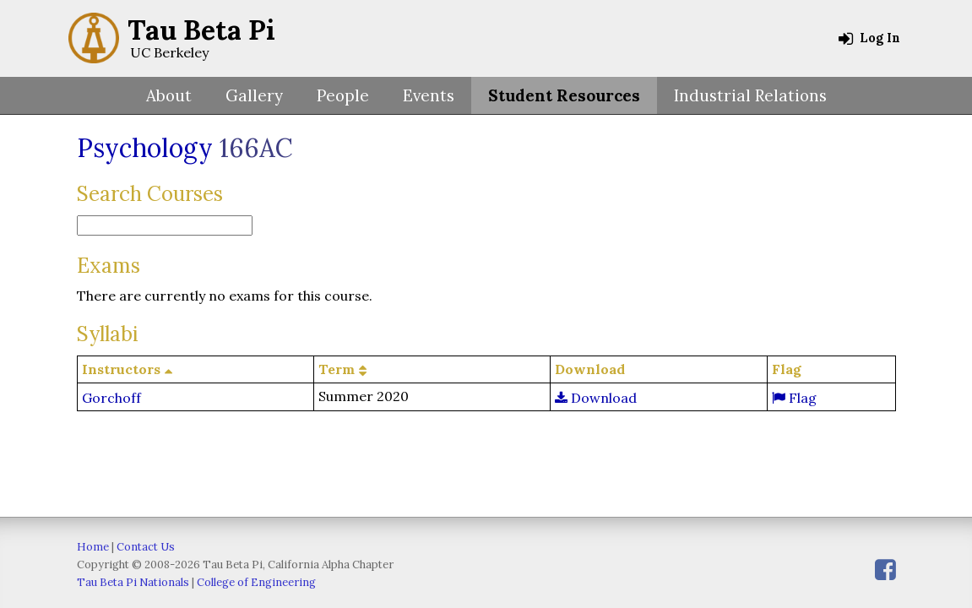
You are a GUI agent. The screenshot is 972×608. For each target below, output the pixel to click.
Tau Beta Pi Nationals (133, 582)
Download (596, 397)
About (169, 95)
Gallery (254, 95)
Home (93, 547)
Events (428, 95)
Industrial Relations (750, 95)
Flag (794, 397)
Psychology (145, 148)
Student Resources (564, 95)
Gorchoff (111, 397)
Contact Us (146, 547)
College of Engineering (256, 582)
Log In (869, 38)
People (343, 95)
